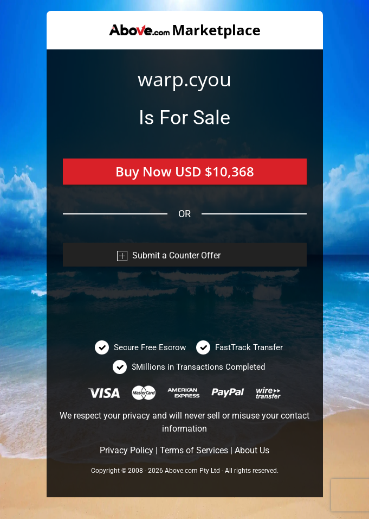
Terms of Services (194, 450)
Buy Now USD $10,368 (184, 171)
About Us (252, 450)
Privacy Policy (126, 450)
